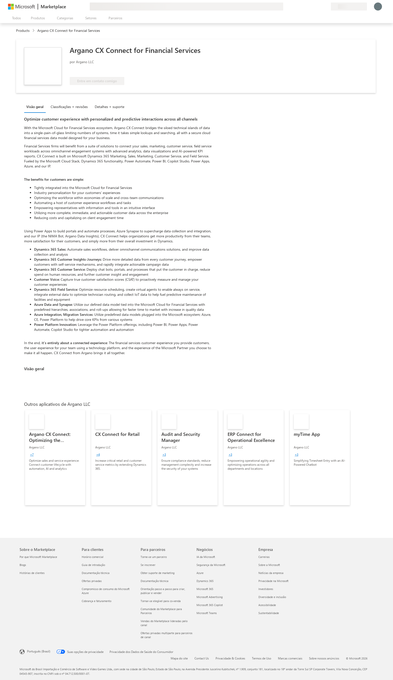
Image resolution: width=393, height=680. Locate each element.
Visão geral (35, 106)
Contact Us (201, 658)
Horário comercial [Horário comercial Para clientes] (93, 557)
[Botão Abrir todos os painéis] (15, 18)
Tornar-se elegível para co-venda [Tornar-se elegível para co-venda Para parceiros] (161, 601)
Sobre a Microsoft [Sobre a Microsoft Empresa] (269, 565)
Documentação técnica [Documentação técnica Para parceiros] (154, 581)
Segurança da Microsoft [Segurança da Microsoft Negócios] (211, 565)
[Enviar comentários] (309, 6)
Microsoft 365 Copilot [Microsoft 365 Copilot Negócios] (210, 605)
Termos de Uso (261, 658)
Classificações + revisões (69, 106)
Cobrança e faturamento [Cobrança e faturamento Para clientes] (96, 601)
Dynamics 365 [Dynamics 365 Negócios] (205, 581)
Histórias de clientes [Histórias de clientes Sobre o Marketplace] (32, 573)
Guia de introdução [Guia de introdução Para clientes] (93, 565)
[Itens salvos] (321, 6)
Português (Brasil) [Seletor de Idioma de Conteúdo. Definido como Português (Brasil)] (38, 651)
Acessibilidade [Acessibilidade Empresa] (267, 605)
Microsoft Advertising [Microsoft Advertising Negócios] (210, 597)
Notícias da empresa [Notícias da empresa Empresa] (270, 573)
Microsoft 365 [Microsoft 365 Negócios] (205, 589)
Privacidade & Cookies (230, 658)
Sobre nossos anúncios (324, 658)
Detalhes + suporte (109, 106)
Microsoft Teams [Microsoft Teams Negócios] (207, 613)
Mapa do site (179, 658)
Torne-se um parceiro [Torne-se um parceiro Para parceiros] (154, 557)
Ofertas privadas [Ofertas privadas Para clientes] (92, 581)
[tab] (36, 106)
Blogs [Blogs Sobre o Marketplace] (23, 565)
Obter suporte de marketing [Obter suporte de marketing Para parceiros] (157, 573)
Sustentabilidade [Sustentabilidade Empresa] (268, 613)
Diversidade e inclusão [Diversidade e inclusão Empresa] (272, 597)
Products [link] (23, 30)
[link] (55, 457)
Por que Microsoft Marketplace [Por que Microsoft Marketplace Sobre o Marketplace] (38, 557)
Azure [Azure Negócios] (200, 573)
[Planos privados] (327, 6)
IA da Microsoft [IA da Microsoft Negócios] (206, 557)
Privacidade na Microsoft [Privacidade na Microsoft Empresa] (273, 581)
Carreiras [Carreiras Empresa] (264, 557)
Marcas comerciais (290, 658)
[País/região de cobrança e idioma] (349, 7)
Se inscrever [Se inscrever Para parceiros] (148, 565)
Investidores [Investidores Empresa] (265, 589)
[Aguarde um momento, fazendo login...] (378, 7)
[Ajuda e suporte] (315, 6)
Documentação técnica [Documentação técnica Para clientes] (96, 573)
